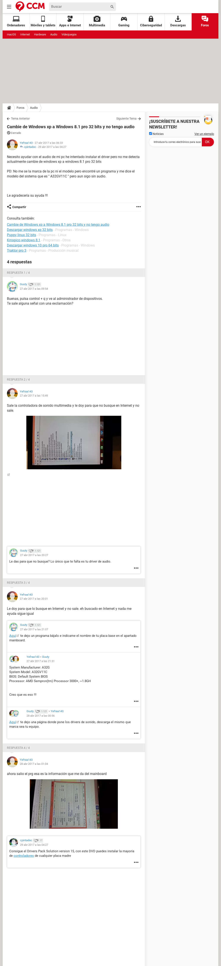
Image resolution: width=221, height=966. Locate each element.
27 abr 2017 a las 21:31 (41, 661)
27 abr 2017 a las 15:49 (34, 395)
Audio (53, 34)
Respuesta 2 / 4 (18, 379)
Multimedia (97, 21)
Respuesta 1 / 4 (18, 272)
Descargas (178, 21)
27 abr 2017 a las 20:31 (34, 598)
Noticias (156, 134)
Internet (25, 34)
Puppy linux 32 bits (21, 235)
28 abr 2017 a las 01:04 (34, 763)
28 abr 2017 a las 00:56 (41, 715)
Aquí (12, 636)
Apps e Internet (70, 21)
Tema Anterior (20, 118)
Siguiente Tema (126, 118)
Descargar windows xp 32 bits (30, 230)
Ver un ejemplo (204, 134)
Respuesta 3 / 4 (18, 582)
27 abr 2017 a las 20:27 (34, 555)
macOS (11, 34)
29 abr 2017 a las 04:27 (52, 147)
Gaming (123, 21)
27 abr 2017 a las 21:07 (34, 629)
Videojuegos (69, 34)
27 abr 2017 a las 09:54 (34, 288)
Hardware (40, 34)
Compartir (19, 207)
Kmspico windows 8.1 (23, 240)
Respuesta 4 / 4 (18, 747)
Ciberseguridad (151, 21)
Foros (205, 21)
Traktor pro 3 (16, 250)
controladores (24, 856)
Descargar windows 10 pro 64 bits (33, 245)
